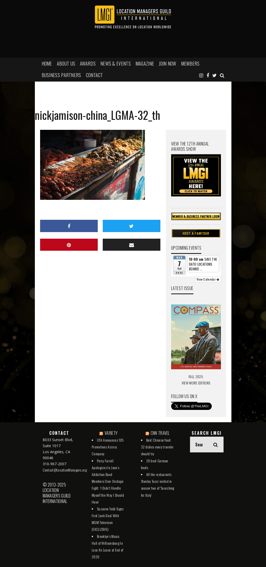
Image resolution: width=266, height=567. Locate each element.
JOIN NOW (167, 63)
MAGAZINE (144, 63)
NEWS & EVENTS (115, 63)
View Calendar (208, 279)
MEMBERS (190, 63)
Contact (94, 75)
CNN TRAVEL (160, 433)
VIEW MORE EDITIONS (196, 383)
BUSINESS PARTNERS (61, 75)
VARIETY (111, 433)
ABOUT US (66, 63)
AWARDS (88, 63)
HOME (47, 63)
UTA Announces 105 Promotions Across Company (108, 446)
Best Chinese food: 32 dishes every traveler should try (157, 446)
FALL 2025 (196, 376)
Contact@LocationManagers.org (65, 470)
